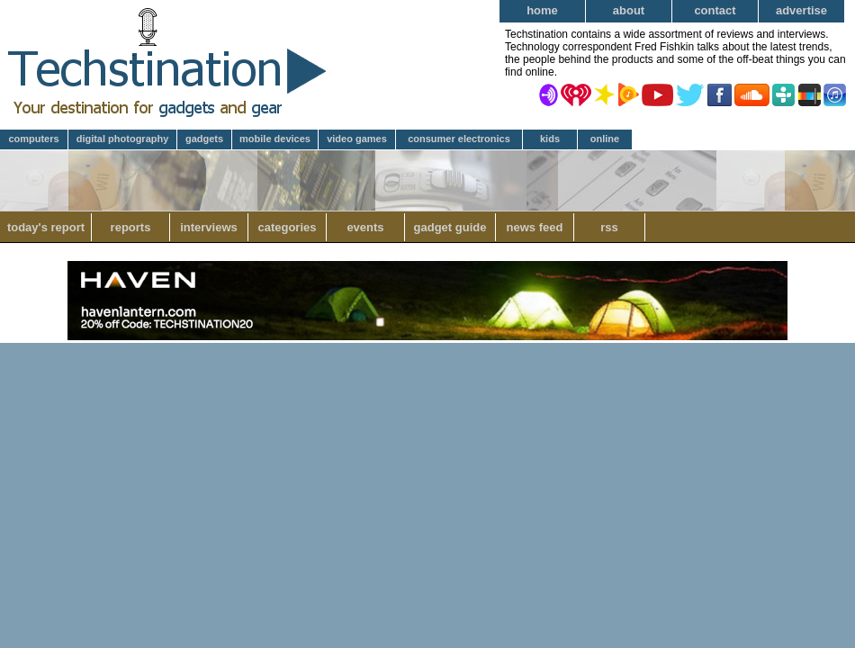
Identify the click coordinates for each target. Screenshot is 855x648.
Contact (714, 10)
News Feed (535, 227)
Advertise (801, 10)
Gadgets (204, 138)
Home (542, 10)
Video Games (357, 138)
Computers (33, 138)
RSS (609, 227)
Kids (550, 138)
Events (364, 227)
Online (604, 138)
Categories (286, 227)
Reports (131, 227)
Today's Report (46, 227)
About (628, 10)
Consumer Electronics (459, 138)
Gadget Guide (450, 227)
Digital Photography (122, 138)
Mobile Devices (274, 138)
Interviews (209, 227)
